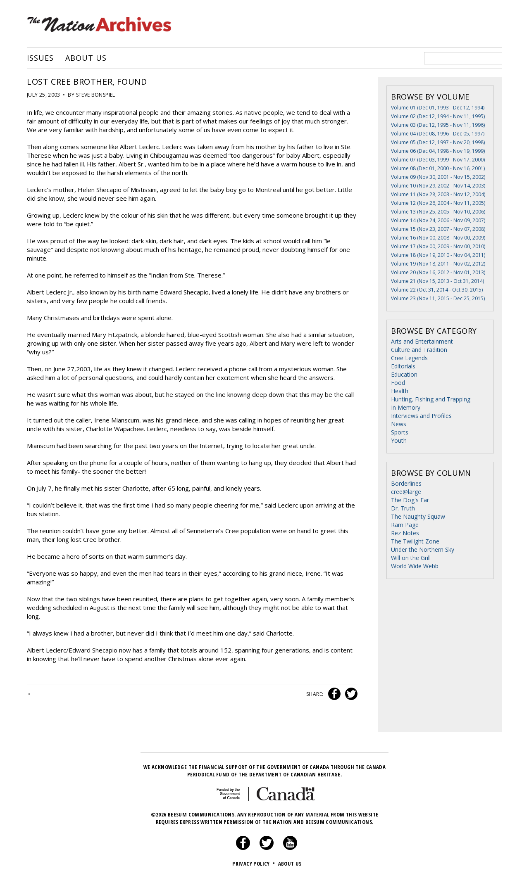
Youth (399, 440)
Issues (40, 58)
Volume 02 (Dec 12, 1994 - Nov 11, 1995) (438, 116)
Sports (399, 432)
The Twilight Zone (415, 541)
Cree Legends (409, 358)
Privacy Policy (254, 863)
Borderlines (406, 483)
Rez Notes (405, 533)
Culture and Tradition (419, 350)
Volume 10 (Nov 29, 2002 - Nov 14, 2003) (438, 185)
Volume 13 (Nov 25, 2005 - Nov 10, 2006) (438, 211)
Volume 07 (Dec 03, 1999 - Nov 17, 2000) (438, 159)
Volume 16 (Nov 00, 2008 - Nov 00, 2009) (438, 237)
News (398, 424)
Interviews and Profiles (421, 416)
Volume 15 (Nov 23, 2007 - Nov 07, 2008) (438, 229)
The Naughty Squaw (418, 516)
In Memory (405, 407)
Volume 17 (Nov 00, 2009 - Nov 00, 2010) (438, 246)
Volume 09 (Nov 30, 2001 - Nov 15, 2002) (438, 176)
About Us (85, 58)
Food (398, 383)
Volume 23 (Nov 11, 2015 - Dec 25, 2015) (438, 298)
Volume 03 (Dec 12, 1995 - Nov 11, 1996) (438, 124)
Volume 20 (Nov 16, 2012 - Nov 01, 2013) (438, 272)
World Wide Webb (414, 566)
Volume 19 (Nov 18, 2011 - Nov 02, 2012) (438, 263)
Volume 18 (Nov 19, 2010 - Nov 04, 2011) (438, 255)
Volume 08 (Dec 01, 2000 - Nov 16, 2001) (438, 168)
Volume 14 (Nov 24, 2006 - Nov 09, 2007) (438, 220)
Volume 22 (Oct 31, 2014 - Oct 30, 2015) (437, 289)
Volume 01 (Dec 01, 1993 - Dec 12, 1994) (437, 107)
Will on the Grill (411, 558)
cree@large (406, 492)
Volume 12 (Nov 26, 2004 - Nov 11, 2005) (438, 202)
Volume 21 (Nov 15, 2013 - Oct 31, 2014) (437, 281)
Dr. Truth (403, 508)
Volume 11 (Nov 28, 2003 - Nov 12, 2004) (438, 194)
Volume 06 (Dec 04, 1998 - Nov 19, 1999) (438, 150)
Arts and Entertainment (422, 341)
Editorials (403, 366)
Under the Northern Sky (422, 549)
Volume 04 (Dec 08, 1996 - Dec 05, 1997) (437, 133)
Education (404, 374)
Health (399, 391)
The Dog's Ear (410, 500)
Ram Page (405, 525)
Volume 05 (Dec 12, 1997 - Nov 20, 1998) (438, 142)
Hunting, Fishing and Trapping (430, 399)
